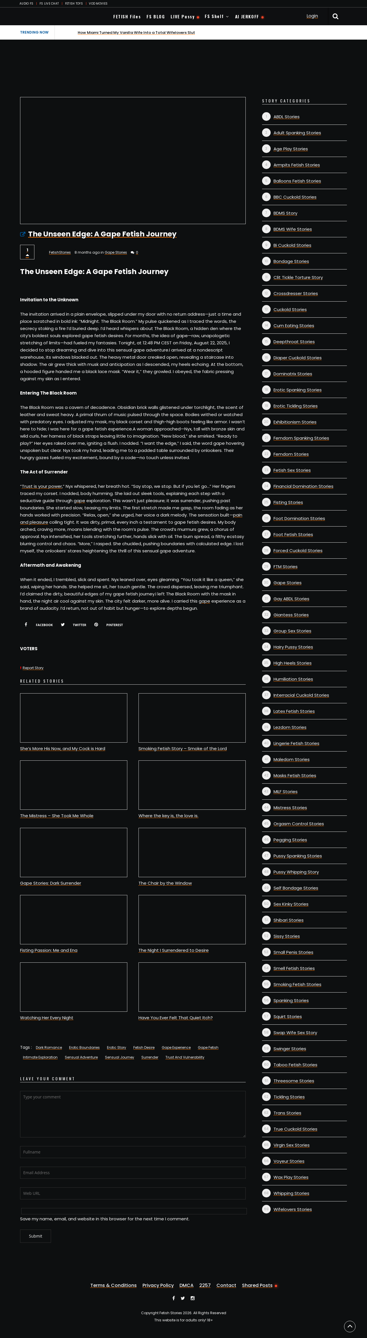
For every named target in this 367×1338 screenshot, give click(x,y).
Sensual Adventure (81, 1057)
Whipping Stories (291, 1193)
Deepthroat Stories (294, 342)
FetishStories (60, 252)
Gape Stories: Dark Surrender (50, 883)
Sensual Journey (119, 1057)
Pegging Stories (290, 840)
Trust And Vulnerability (184, 1057)
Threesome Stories (294, 1081)
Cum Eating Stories (294, 326)
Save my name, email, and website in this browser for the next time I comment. (105, 1219)
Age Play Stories (291, 149)
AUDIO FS (26, 3)
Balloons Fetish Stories (297, 181)
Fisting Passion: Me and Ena (48, 950)
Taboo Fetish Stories (295, 1065)
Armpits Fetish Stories (297, 165)
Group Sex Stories (292, 631)
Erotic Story (116, 1047)
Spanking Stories (291, 1000)
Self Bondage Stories (296, 888)
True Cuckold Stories (295, 1129)
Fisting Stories (288, 502)
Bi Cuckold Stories (292, 245)
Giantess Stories (291, 615)
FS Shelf (214, 16)
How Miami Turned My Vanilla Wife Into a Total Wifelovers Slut (136, 32)
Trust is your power (42, 486)
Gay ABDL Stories (291, 599)
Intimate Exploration (40, 1057)
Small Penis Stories (293, 952)
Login (312, 16)
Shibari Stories (289, 920)
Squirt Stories (288, 1016)
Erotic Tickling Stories (296, 406)
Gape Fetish (208, 1047)
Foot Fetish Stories (293, 534)
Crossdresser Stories (296, 293)
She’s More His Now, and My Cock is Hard (62, 748)
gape (79, 501)
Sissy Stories (287, 936)
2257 (205, 1285)
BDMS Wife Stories (293, 229)
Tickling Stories (289, 1097)
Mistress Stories (290, 808)
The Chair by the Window (165, 883)
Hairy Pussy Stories (293, 647)
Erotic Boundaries (84, 1047)
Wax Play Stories (291, 1177)
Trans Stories (287, 1113)
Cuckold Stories (290, 309)
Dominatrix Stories (293, 374)
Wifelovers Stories (293, 1209)
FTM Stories (286, 567)
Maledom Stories (292, 759)
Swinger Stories (290, 1049)
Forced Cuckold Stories (298, 550)
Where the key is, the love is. (168, 816)
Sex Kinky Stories (291, 904)
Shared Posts (257, 1285)
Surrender (149, 1057)
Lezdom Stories (290, 727)
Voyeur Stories (289, 1161)
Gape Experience (176, 1047)
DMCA (186, 1285)
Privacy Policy (158, 1285)
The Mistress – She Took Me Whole (56, 816)
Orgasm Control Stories (299, 824)
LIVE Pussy (183, 16)
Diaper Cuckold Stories (298, 358)
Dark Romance (49, 1047)
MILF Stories (286, 792)
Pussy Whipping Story (296, 872)
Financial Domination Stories (303, 486)
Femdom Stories (291, 454)
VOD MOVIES (98, 3)
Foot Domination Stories (299, 518)
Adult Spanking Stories (297, 133)
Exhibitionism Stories (295, 422)
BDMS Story (285, 213)
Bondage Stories (291, 261)
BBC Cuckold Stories (295, 197)
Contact (226, 1285)
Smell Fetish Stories (294, 968)
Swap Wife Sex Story (295, 1033)
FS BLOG (156, 16)
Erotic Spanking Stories (298, 390)
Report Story (33, 667)
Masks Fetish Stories (295, 775)
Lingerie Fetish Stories (296, 743)
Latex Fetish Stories (294, 711)
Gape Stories (116, 252)
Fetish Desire (144, 1047)
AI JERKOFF (247, 16)
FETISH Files (127, 16)
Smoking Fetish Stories (297, 984)
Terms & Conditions (113, 1285)
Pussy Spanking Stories (298, 856)
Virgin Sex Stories (292, 1145)
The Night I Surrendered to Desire (173, 950)
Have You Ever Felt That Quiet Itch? (175, 1018)
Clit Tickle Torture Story (298, 277)
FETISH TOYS (74, 3)
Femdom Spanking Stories (301, 438)
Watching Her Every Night (46, 1018)
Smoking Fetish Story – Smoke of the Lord (182, 748)
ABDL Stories (287, 117)
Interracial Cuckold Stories (301, 695)
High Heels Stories (293, 663)
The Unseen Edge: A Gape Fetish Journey (102, 234)
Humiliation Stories (293, 679)
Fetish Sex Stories (292, 470)
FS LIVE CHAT (49, 3)
